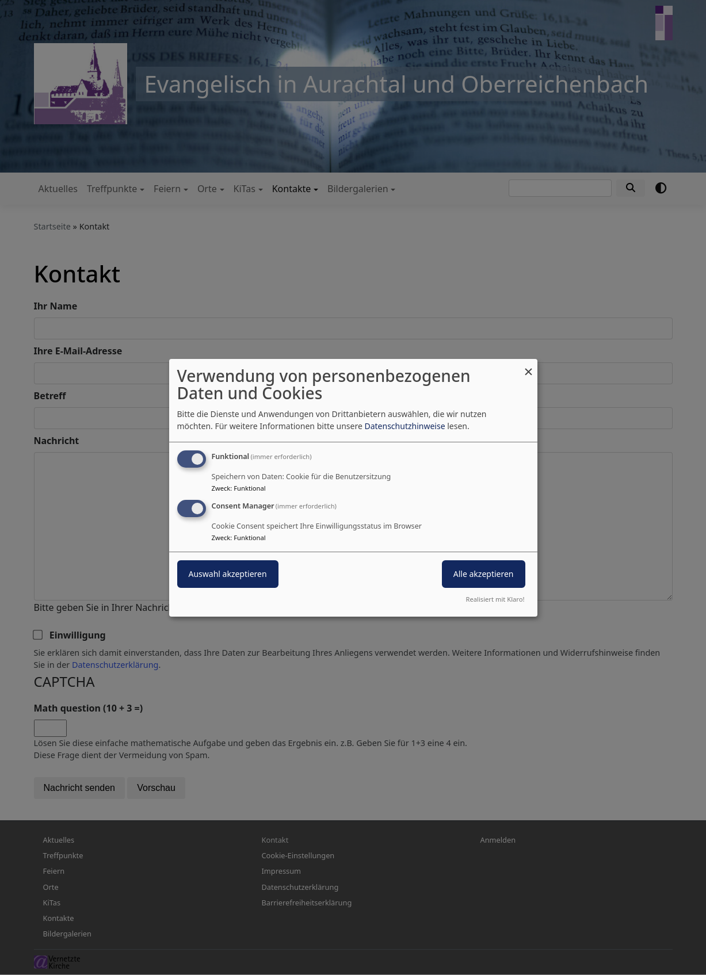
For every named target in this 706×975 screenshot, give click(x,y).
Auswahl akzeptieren (228, 573)
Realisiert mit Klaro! (495, 599)
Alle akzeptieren (483, 573)
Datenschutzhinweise (404, 425)
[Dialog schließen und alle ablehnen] (528, 365)
